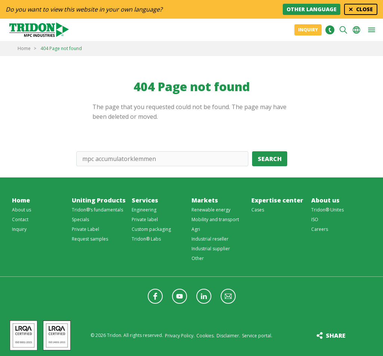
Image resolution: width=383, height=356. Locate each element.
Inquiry (308, 30)
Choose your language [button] (356, 29)
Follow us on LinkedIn (203, 296)
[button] (371, 30)
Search (270, 159)
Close (364, 9)
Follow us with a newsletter (228, 296)
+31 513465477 (329, 29)
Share (336, 335)
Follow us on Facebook (155, 296)
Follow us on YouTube (179, 296)
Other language (312, 9)
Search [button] (343, 29)
